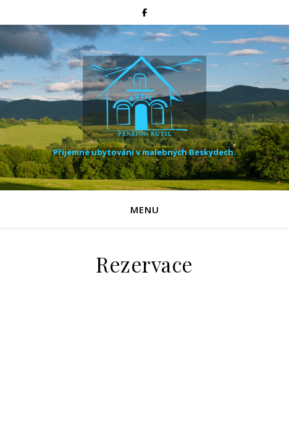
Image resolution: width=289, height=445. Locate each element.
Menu (144, 209)
